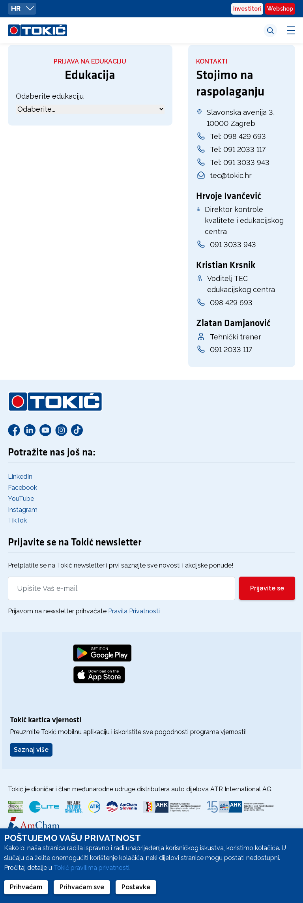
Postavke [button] (136, 887)
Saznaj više (31, 749)
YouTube (21, 498)
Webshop (280, 9)
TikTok (17, 520)
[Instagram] (61, 430)
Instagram (22, 509)
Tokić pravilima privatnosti (91, 867)
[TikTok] (77, 430)
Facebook (22, 487)
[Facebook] (14, 430)
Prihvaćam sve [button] (82, 887)
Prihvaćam (26, 887)
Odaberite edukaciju (50, 96)
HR (22, 8)
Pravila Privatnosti (134, 611)
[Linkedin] (30, 430)
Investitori (247, 9)
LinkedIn (20, 476)
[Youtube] (45, 430)
